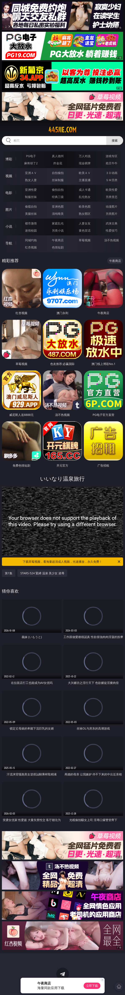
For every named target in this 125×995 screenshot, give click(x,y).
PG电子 (31, 156)
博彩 (8, 159)
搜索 (115, 140)
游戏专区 (111, 156)
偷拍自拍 (58, 190)
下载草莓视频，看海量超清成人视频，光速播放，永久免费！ (72, 561)
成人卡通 (85, 190)
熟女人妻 (31, 180)
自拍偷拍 (58, 173)
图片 (8, 209)
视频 (8, 176)
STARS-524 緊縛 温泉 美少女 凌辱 (42, 573)
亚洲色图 (58, 206)
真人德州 (58, 156)
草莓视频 (85, 240)
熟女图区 (85, 214)
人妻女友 (85, 223)
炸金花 (57, 163)
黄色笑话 (85, 230)
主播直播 (85, 180)
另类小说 (58, 230)
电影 (8, 192)
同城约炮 (31, 240)
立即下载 (92, 986)
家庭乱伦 (58, 223)
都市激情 (31, 223)
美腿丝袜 (31, 214)
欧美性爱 (111, 190)
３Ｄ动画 (111, 173)
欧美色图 (85, 206)
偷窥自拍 (31, 206)
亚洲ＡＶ (31, 173)
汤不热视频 (111, 240)
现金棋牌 (85, 163)
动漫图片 (111, 206)
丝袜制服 (58, 180)
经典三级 (58, 197)
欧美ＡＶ (85, 173)
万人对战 (85, 156)
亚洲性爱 (31, 190)
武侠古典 (111, 223)
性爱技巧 (111, 230)
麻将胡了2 (31, 163)
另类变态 (111, 197)
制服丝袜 (31, 197)
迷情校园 (31, 230)
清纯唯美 (58, 214)
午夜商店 (58, 240)
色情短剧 (58, 247)
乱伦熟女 (85, 197)
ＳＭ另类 (111, 180)
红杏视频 (31, 247)
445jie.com (62, 130)
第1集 (8, 573)
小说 (8, 226)
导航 (8, 243)
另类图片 (111, 214)
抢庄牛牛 (111, 163)
